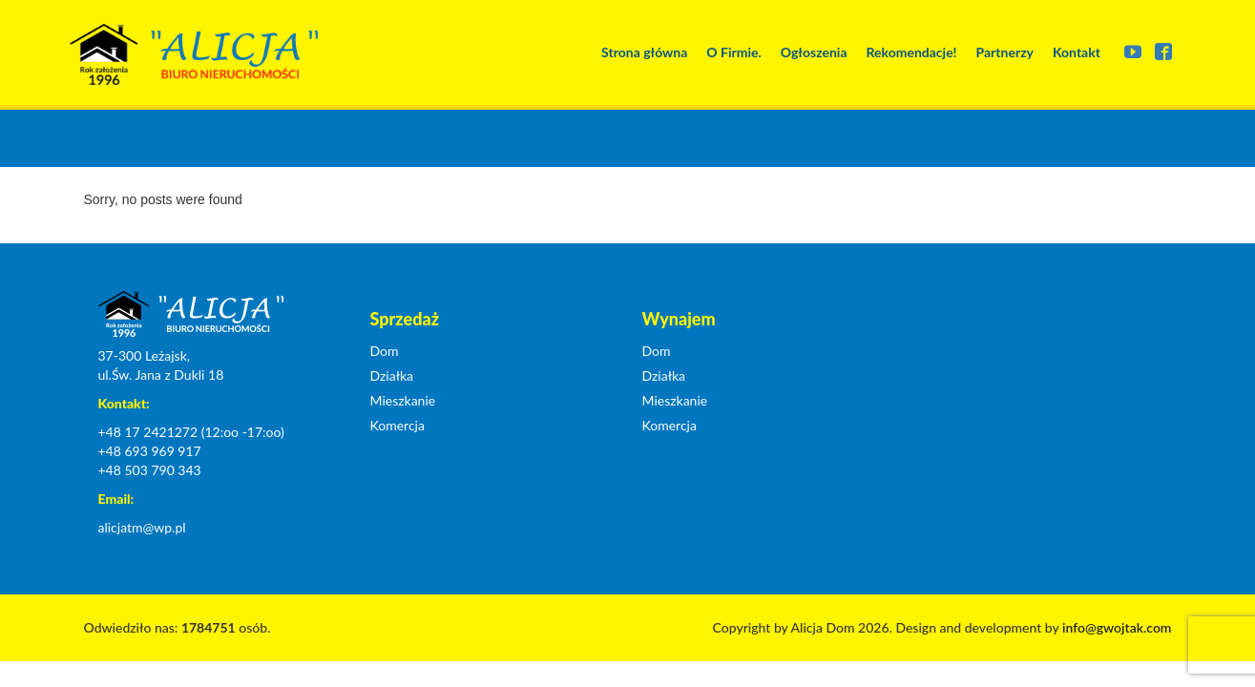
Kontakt (1076, 52)
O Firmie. (733, 52)
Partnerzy (1005, 52)
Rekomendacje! (912, 52)
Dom (384, 351)
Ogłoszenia (814, 52)
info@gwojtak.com (1117, 627)
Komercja (397, 425)
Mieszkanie (403, 400)
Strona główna (644, 52)
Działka (392, 375)
